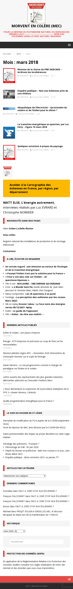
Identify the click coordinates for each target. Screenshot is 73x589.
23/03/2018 (24, 97)
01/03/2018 (24, 150)
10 (54, 97)
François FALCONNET (40, 76)
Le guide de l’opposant (25, 310)
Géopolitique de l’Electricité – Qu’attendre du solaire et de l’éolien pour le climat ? (42, 109)
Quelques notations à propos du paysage (40, 146)
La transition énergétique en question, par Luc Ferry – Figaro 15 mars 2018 (43, 125)
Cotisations (9, 251)
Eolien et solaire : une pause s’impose (21, 332)
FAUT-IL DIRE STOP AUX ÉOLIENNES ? (37, 491)
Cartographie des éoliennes (30, 186)
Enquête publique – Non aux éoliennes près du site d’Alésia (42, 92)
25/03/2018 (24, 76)
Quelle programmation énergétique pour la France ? (28, 400)
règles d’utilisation (43, 564)
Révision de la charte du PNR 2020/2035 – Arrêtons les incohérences (39, 71)
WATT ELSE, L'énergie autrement (28, 202)
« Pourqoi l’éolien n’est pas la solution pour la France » (35, 273)
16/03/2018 (9, 114)
